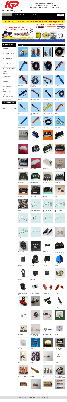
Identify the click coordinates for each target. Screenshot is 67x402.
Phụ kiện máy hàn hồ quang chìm (9, 71)
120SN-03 (32, 351)
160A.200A (57, 116)
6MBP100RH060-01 (34, 185)
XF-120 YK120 (45, 60)
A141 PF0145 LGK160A (59, 74)
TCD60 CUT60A (45, 102)
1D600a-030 (45, 199)
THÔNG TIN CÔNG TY (33, 17)
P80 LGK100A (21, 88)
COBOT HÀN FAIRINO (7, 66)
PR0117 (44, 379)
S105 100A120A (58, 60)
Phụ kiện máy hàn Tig (7, 58)
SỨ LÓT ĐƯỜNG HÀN (35, 240)
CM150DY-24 (57, 157)
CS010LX (44, 282)
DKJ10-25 (44, 309)
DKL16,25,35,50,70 (46, 296)
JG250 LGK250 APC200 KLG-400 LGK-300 (35, 61)
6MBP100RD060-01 (46, 185)
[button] (4, 38)
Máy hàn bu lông (7, 94)
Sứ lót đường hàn (7, 101)
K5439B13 (32, 365)
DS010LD (32, 268)
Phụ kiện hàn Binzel (7, 68)
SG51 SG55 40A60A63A (35, 74)
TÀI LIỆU (6, 20)
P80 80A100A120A (46, 129)
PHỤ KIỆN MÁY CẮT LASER (8, 99)
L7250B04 (20, 392)
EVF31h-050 (57, 143)
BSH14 (44, 323)
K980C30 (32, 379)
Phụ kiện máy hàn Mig (7, 61)
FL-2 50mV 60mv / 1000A (35, 296)
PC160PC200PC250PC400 (47, 116)
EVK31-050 (33, 143)
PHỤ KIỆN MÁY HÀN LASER (8, 96)
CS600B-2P (33, 282)
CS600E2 (20, 282)
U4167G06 (45, 351)
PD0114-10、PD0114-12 (22, 379)
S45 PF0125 (45, 88)
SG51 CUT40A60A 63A (35, 102)
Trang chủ (7, 17)
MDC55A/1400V (45, 254)
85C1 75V (56, 337)
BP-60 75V (57, 323)
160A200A (32, 129)
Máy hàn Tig (5, 84)
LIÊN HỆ (14, 20)
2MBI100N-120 (33, 199)
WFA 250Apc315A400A (47, 74)
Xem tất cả (63, 47)
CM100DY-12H (21, 171)
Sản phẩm (5, 81)
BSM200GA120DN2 (58, 171)
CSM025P (56, 268)
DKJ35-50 (32, 309)
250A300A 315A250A (22, 129)
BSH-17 (32, 323)
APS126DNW (20, 60)
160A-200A (57, 102)
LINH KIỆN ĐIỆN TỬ (6, 79)
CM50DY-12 (45, 157)
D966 (56, 199)
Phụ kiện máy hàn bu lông (9, 86)
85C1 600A (20, 351)
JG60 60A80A (20, 74)
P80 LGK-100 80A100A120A (33, 89)
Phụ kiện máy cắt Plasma (8, 56)
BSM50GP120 (33, 171)
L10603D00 (45, 392)
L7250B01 (56, 365)
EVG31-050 (45, 143)
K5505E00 (20, 365)
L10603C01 (57, 392)
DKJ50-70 (20, 309)
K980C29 (32, 392)
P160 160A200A (21, 102)
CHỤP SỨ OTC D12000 (22, 323)
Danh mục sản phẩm (19, 17)
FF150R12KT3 (21, 143)
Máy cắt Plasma (6, 53)
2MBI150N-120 (21, 199)
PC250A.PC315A (58, 88)
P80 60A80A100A (58, 129)
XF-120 (19, 116)
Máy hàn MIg (5, 51)
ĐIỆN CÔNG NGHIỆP (7, 89)
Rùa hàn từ (5, 76)
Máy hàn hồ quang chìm (8, 63)
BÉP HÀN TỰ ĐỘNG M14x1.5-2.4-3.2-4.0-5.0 (35, 338)
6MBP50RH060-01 (21, 185)
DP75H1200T (20, 157)
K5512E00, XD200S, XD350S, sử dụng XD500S (60, 380)
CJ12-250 (56, 282)
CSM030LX (45, 268)
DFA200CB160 (33, 157)
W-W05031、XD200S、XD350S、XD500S (59, 352)
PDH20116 (32, 254)
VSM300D (20, 268)
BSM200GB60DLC (46, 171)
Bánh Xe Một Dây (21, 254)
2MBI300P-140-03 (58, 185)
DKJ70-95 (56, 296)
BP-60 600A (20, 337)
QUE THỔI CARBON (7, 91)
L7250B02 (44, 365)
